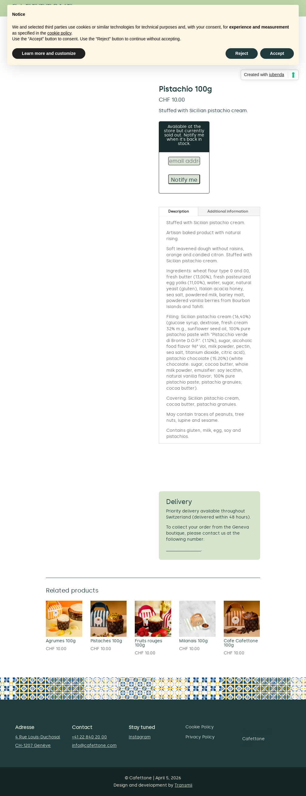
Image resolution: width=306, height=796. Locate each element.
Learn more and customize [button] (49, 53)
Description (178, 211)
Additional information (227, 211)
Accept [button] (277, 53)
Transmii (183, 785)
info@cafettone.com (94, 745)
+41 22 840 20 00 (183, 549)
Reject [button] (241, 53)
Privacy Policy (200, 737)
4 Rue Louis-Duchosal (37, 737)
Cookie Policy (199, 727)
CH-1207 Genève (33, 745)
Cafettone (253, 738)
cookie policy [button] (59, 33)
